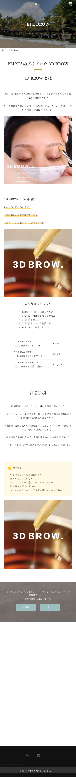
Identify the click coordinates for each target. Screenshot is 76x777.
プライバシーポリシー (15, 764)
